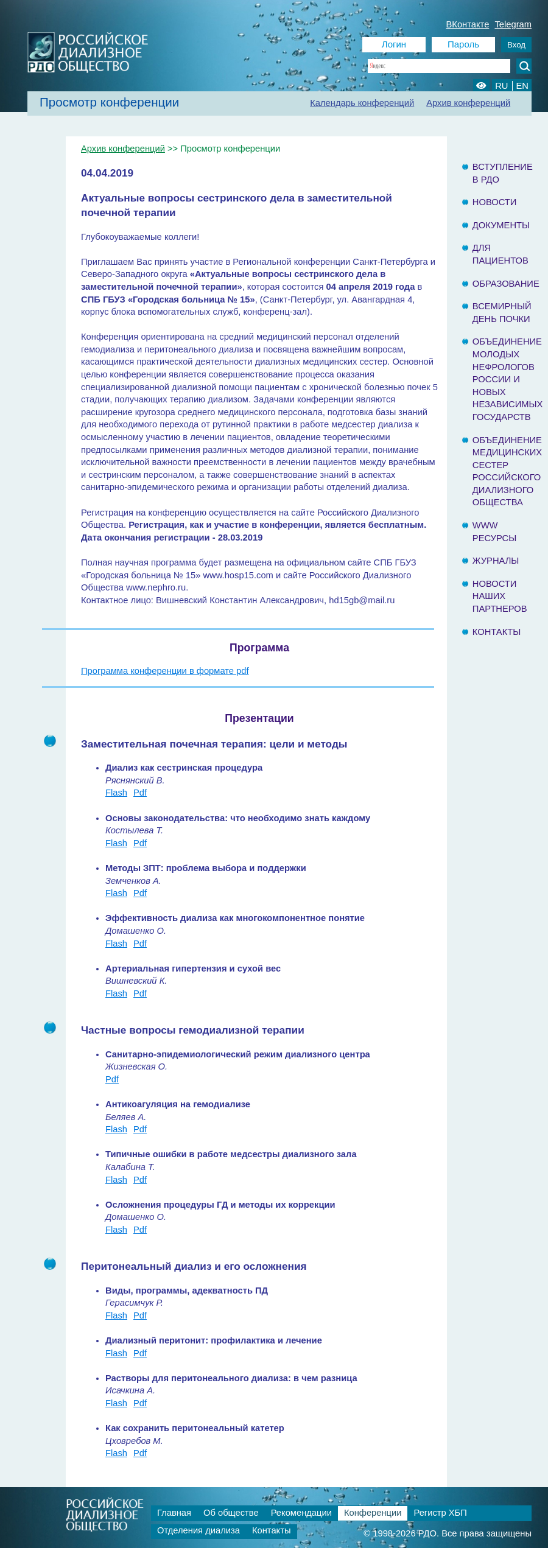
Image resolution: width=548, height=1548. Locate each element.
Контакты (496, 632)
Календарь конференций (362, 103)
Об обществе (231, 1513)
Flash (116, 792)
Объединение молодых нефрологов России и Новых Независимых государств (507, 379)
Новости (494, 202)
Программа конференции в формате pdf (165, 671)
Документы (501, 225)
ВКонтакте (468, 24)
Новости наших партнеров (499, 596)
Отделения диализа (198, 1530)
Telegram (513, 24)
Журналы (495, 561)
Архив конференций (468, 103)
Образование (505, 284)
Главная (174, 1513)
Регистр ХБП (439, 1513)
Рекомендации (301, 1513)
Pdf (140, 792)
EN (522, 86)
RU (501, 86)
